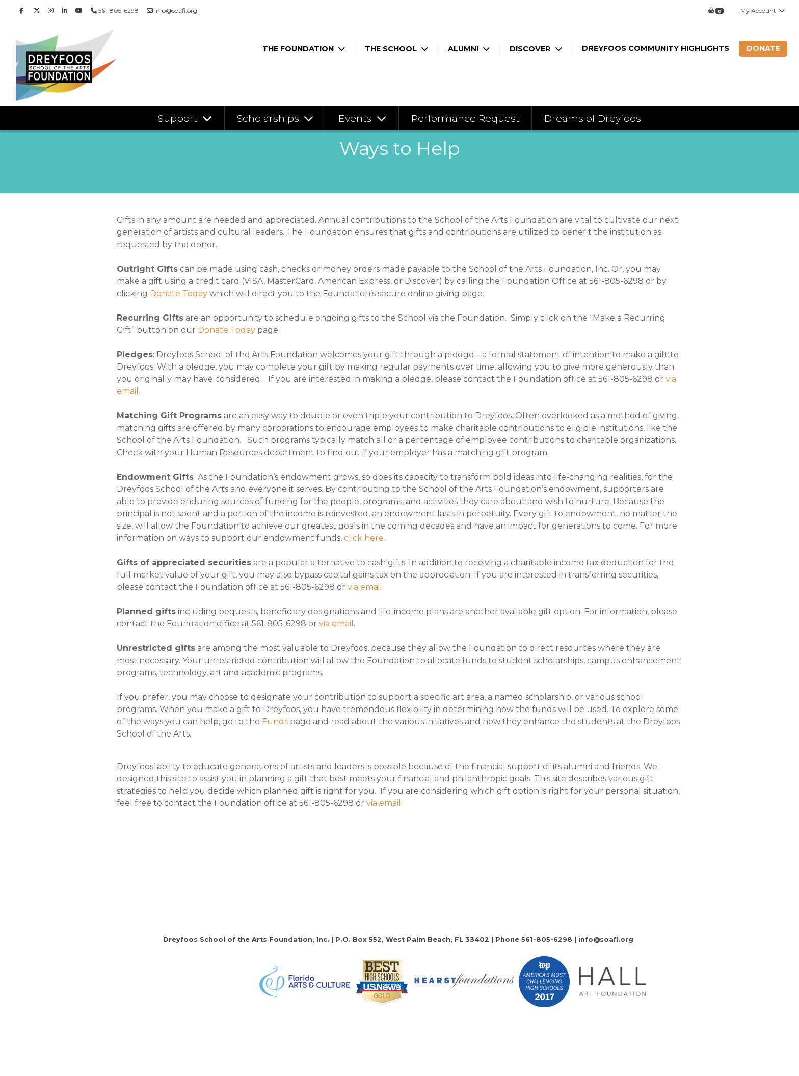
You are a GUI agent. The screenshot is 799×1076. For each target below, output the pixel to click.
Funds (275, 721)
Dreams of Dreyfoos (592, 118)
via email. (366, 587)
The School (392, 49)
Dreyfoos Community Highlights (655, 48)
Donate (763, 48)
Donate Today (178, 293)
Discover (531, 49)
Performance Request (465, 118)
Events (356, 118)
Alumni (464, 49)
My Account (762, 10)
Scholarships (269, 118)
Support (179, 118)
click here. (364, 538)
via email (335, 623)
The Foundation (299, 49)
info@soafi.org (172, 10)
